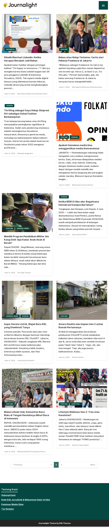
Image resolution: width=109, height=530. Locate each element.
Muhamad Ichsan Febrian (82, 185)
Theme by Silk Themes (60, 523)
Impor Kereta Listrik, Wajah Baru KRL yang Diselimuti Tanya (25, 326)
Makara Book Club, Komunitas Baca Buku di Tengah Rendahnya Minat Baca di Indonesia (26, 415)
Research (10, 49)
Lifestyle (75, 404)
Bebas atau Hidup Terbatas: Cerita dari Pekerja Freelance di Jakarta (81, 59)
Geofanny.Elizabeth (26, 360)
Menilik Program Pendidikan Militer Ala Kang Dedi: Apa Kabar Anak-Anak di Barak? (26, 239)
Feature (64, 49)
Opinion (9, 106)
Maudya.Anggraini (25, 153)
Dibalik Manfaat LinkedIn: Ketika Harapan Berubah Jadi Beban (22, 59)
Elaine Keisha (77, 357)
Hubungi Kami (8, 495)
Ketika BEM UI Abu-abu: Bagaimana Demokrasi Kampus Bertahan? (79, 203)
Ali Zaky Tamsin (24, 273)
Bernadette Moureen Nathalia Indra (32, 94)
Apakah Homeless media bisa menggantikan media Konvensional (79, 147)
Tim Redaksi (7, 509)
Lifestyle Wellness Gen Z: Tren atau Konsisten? (79, 414)
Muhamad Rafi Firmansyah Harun (31, 452)
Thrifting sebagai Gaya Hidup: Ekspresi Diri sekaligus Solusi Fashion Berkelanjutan (26, 113)
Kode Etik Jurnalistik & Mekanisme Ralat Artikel (25, 499)
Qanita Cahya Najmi (80, 445)
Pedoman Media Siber (12, 504)
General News (23, 228)
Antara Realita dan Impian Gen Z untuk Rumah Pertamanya (81, 326)
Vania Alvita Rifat (79, 235)
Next (92, 465)
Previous (18, 465)
